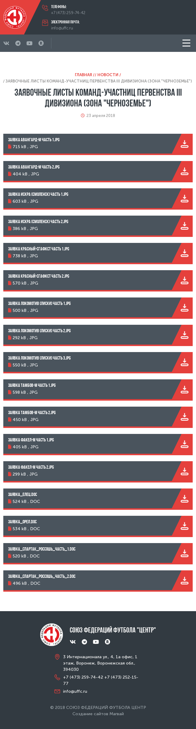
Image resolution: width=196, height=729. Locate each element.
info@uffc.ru (62, 28)
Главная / (85, 75)
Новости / (109, 75)
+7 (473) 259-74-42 (68, 12)
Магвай (116, 713)
